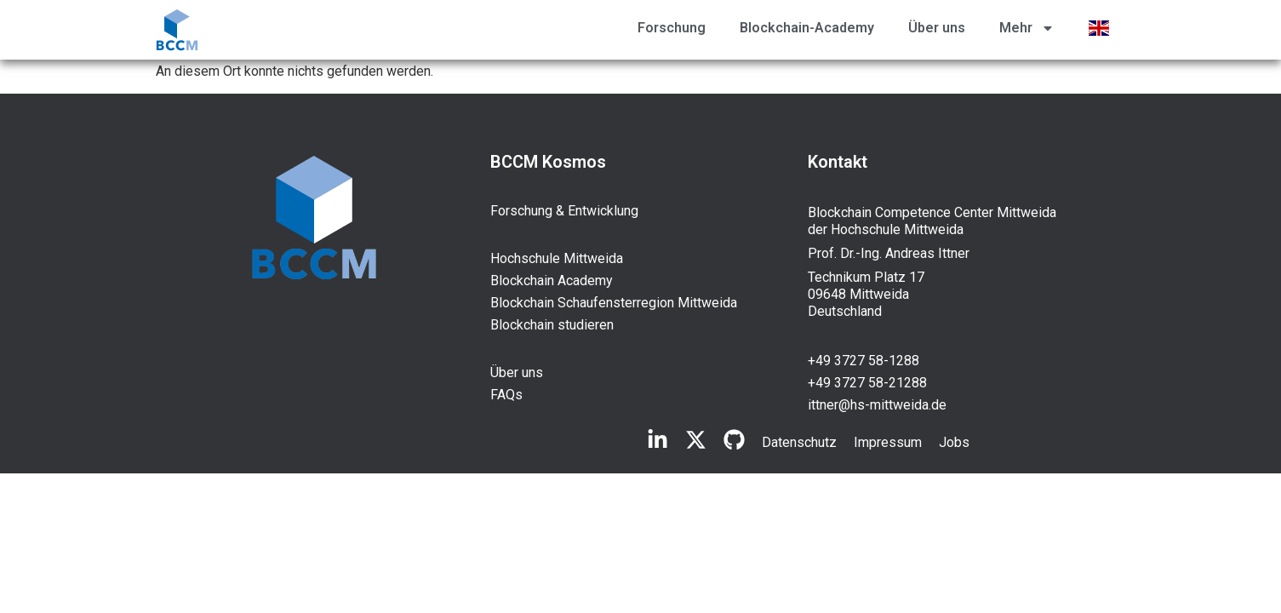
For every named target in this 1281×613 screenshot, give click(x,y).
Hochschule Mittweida (556, 258)
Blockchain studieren (552, 325)
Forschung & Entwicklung (564, 211)
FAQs (506, 395)
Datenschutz (799, 442)
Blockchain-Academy (807, 28)
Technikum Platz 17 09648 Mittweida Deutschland (866, 294)
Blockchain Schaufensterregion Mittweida (613, 303)
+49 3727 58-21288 (867, 383)
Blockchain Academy (551, 280)
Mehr (1027, 28)
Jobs (954, 442)
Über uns (936, 28)
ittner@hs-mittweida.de (877, 405)
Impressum (888, 442)
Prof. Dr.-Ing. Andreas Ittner (888, 253)
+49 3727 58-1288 (863, 360)
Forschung (672, 28)
